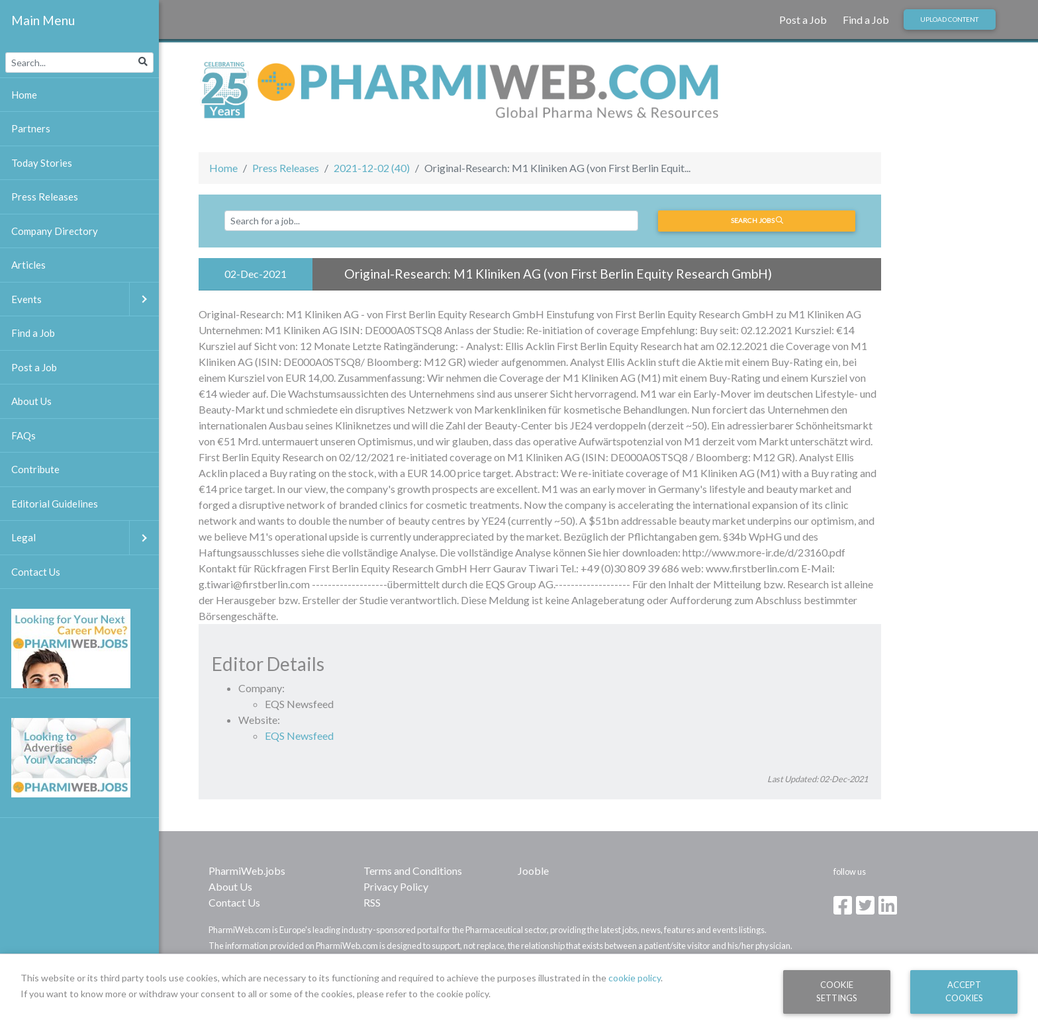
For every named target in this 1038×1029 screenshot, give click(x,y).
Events (85, 299)
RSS (372, 902)
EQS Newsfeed (299, 735)
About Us (230, 886)
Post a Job (803, 19)
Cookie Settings (836, 991)
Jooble (533, 870)
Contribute (35, 469)
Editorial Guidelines (54, 504)
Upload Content (949, 19)
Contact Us (234, 902)
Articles (28, 265)
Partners (30, 128)
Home (223, 167)
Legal (85, 538)
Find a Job (866, 19)
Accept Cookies (964, 991)
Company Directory (54, 231)
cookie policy (634, 977)
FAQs (23, 435)
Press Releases (285, 167)
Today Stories (41, 163)
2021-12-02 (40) (372, 167)
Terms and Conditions (412, 870)
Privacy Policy (395, 886)
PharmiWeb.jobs (247, 870)
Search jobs (757, 220)
